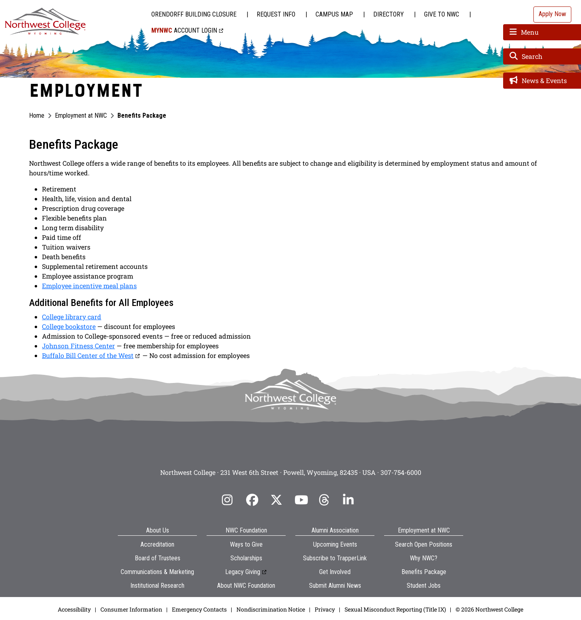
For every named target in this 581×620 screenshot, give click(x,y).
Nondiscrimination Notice (270, 609)
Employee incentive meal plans (89, 285)
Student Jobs (424, 585)
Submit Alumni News (335, 585)
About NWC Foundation (246, 585)
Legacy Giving (242, 572)
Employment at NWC (81, 115)
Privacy (325, 609)
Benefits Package (423, 572)
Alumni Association (335, 530)
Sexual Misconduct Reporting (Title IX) (395, 609)
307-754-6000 (400, 472)
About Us (157, 530)
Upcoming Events (335, 544)
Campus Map (334, 14)
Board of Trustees (157, 558)
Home (36, 115)
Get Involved (335, 572)
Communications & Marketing (157, 572)
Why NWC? (423, 558)
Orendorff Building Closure (193, 14)
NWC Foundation (246, 530)
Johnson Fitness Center (78, 345)
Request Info (276, 14)
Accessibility (74, 609)
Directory (388, 14)
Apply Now (552, 14)
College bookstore (69, 326)
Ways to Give (246, 544)
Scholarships (246, 558)
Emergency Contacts (199, 609)
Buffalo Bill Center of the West (88, 355)
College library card (71, 316)
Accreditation (157, 544)
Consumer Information (131, 609)
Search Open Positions (423, 544)
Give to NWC (441, 14)
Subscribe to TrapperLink (335, 558)
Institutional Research (157, 585)
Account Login (184, 30)
